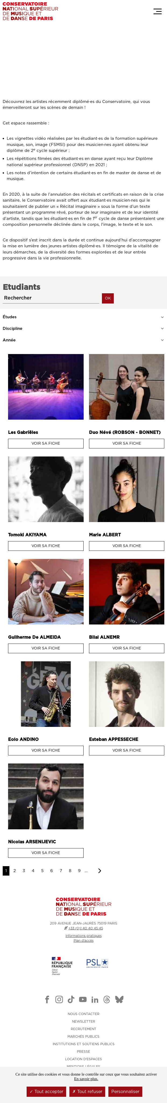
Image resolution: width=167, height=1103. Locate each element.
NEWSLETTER (83, 1021)
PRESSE (83, 1051)
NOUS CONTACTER (84, 1014)
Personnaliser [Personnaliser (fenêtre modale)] (125, 1092)
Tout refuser (87, 1092)
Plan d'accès (84, 940)
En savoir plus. (86, 1079)
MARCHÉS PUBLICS (83, 1036)
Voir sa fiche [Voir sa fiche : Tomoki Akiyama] (45, 546)
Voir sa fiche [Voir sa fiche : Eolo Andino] (45, 750)
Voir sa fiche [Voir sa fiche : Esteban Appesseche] (126, 750)
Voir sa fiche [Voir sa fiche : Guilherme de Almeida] (45, 648)
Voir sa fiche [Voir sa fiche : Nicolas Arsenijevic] (45, 853)
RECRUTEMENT (83, 1029)
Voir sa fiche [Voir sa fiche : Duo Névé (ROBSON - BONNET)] (126, 443)
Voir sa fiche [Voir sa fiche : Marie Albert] (126, 546)
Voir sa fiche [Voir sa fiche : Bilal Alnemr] (126, 648)
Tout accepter (46, 1092)
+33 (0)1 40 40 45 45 (86, 928)
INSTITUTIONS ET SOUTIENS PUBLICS (84, 1044)
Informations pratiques (84, 935)
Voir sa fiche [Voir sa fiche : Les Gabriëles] (45, 443)
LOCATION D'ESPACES (83, 1059)
